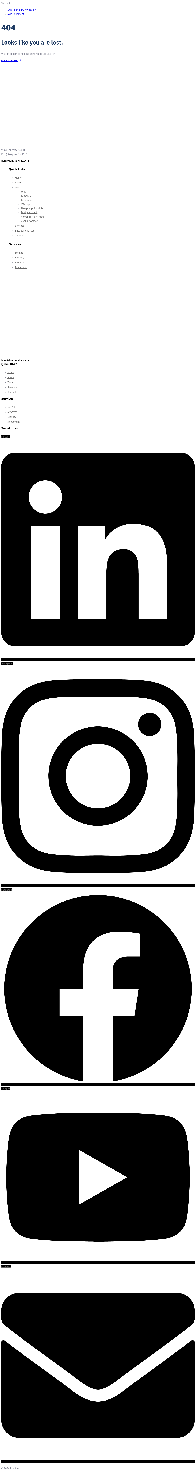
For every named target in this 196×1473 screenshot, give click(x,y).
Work (19, 187)
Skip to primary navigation (21, 9)
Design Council (29, 212)
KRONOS (26, 195)
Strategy (19, 257)
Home (18, 177)
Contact (19, 235)
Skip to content (15, 13)
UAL (23, 191)
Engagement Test (24, 230)
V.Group (25, 204)
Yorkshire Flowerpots (32, 216)
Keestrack (26, 200)
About (18, 182)
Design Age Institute (32, 208)
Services (19, 225)
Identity (19, 262)
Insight (19, 252)
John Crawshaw (29, 220)
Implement (21, 267)
